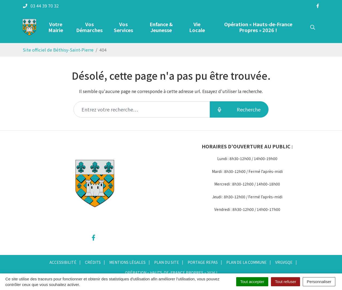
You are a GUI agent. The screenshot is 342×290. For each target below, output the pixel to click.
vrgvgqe (284, 262)
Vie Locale (197, 27)
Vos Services (123, 27)
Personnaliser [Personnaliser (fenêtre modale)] (319, 281)
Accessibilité (62, 262)
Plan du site (166, 262)
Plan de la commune (246, 262)
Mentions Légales (127, 262)
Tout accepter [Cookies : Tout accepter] (252, 281)
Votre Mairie (55, 27)
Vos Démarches (89, 27)
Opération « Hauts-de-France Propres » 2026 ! (258, 27)
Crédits (93, 262)
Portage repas (203, 262)
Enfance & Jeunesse (161, 27)
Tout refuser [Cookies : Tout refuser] (285, 281)
